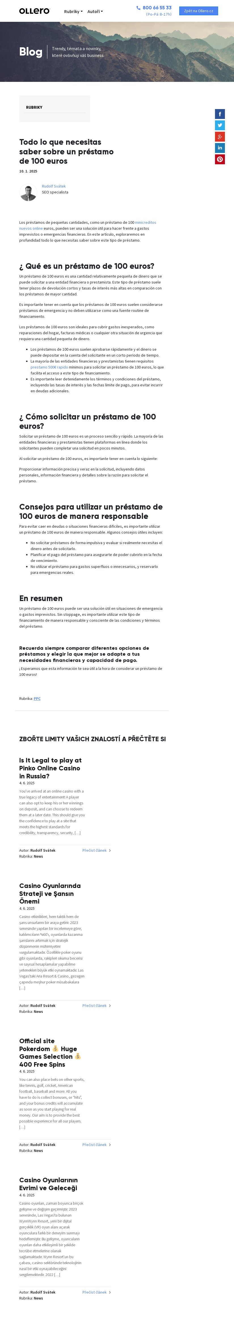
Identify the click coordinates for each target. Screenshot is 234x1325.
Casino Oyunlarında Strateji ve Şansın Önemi (193, 808)
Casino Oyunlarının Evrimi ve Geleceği (190, 1014)
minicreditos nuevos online (93, 209)
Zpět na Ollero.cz (199, 10)
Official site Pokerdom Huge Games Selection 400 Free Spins (116, 1021)
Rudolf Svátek (151, 167)
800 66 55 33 (145, 8)
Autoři (85, 12)
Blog (31, 52)
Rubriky (63, 12)
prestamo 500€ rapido (118, 369)
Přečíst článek (124, 931)
